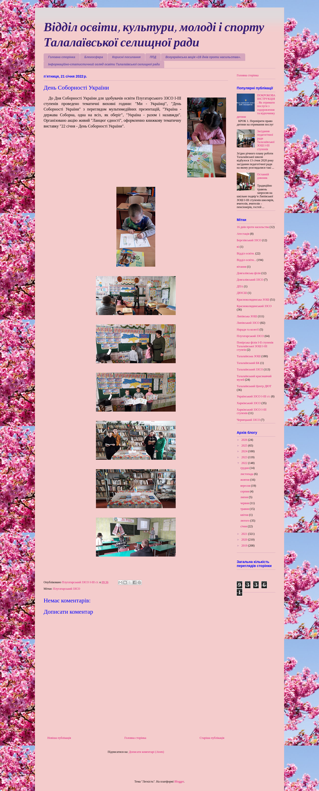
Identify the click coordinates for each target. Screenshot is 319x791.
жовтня (245, 479)
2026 (244, 440)
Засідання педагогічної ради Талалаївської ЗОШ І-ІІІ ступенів (265, 140)
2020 (244, 539)
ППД (153, 57)
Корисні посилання (126, 57)
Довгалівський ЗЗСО (250, 279)
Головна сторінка (61, 57)
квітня (244, 515)
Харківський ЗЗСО (249, 403)
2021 (244, 534)
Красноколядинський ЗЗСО (254, 306)
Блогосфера (93, 57)
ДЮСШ (242, 293)
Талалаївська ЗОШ (249, 356)
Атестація (243, 233)
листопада (247, 474)
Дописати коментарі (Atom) (146, 752)
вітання (241, 266)
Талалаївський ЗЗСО (250, 369)
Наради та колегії (248, 329)
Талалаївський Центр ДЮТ (254, 386)
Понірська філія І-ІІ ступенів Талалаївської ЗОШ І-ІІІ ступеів (255, 346)
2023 (244, 457)
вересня (245, 485)
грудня (244, 468)
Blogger (179, 781)
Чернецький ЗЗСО (248, 420)
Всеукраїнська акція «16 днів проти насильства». (203, 57)
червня (245, 503)
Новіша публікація (59, 738)
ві (238, 246)
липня (244, 497)
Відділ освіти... (246, 260)
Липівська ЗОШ (247, 316)
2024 (244, 451)
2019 (244, 545)
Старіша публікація (212, 738)
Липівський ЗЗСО (248, 323)
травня (244, 509)
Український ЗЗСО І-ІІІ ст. (253, 396)
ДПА (240, 286)
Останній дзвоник (263, 176)
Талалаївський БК (248, 363)
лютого (245, 520)
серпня (245, 491)
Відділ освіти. (245, 253)
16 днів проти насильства (253, 227)
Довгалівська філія (249, 273)
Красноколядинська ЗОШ (253, 299)
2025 (244, 445)
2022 (244, 463)
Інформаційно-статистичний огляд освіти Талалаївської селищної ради (104, 64)
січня (244, 526)
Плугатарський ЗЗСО (66, 588)
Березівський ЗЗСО (249, 240)
